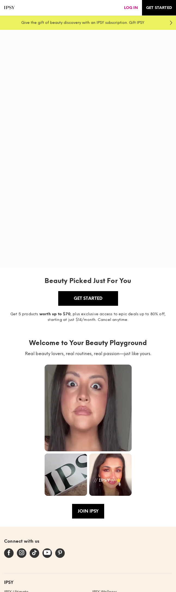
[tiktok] (34, 553)
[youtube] (47, 553)
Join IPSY (88, 511)
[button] (88, 408)
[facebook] (9, 553)
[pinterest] (60, 553)
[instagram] (21, 553)
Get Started (88, 298)
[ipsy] (9, 7)
